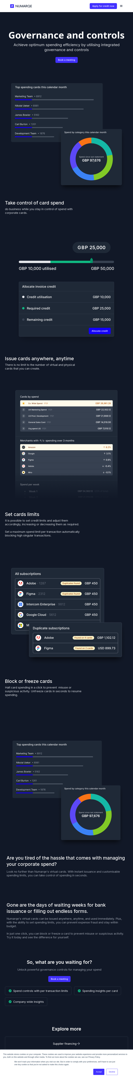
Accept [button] (99, 1072)
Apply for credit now (103, 6)
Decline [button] (112, 1072)
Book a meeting (66, 60)
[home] (21, 6)
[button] (121, 6)
